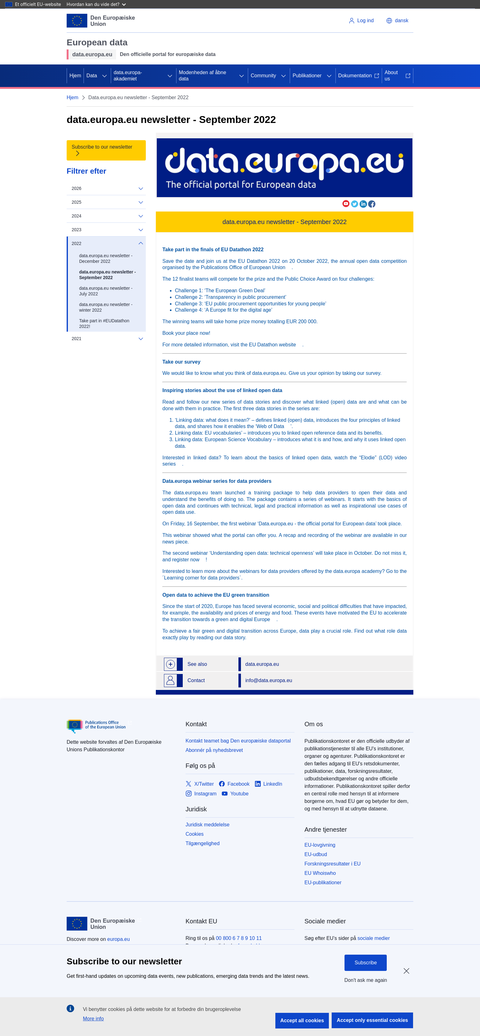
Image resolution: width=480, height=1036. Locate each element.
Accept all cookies (302, 1020)
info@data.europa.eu (268, 680)
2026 (107, 188)
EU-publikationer (322, 882)
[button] (397, 21)
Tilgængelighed (203, 843)
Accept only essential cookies (372, 1020)
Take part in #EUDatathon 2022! (104, 323)
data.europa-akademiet (128, 75)
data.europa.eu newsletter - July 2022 (105, 291)
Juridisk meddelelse (208, 824)
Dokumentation (359, 75)
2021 (107, 338)
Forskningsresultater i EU (332, 863)
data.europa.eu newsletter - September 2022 (107, 274)
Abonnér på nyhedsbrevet (214, 750)
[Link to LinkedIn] (269, 784)
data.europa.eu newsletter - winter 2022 (105, 307)
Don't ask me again (366, 980)
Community (263, 75)
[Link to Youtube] (235, 793)
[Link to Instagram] (201, 793)
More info (93, 1018)
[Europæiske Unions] (101, 21)
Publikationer (307, 75)
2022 (107, 243)
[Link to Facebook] (234, 784)
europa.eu (118, 939)
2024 (107, 216)
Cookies (195, 834)
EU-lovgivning (319, 845)
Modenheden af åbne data (202, 75)
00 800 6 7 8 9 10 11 (239, 938)
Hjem (75, 75)
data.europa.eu (262, 664)
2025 (107, 202)
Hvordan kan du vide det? (96, 4)
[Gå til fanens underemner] (104, 75)
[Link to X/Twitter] (200, 784)
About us (398, 75)
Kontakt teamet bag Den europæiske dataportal (238, 740)
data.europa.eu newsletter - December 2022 (105, 258)
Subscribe (366, 962)
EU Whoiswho (320, 873)
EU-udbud (315, 854)
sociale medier (374, 938)
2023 (107, 229)
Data (91, 75)
